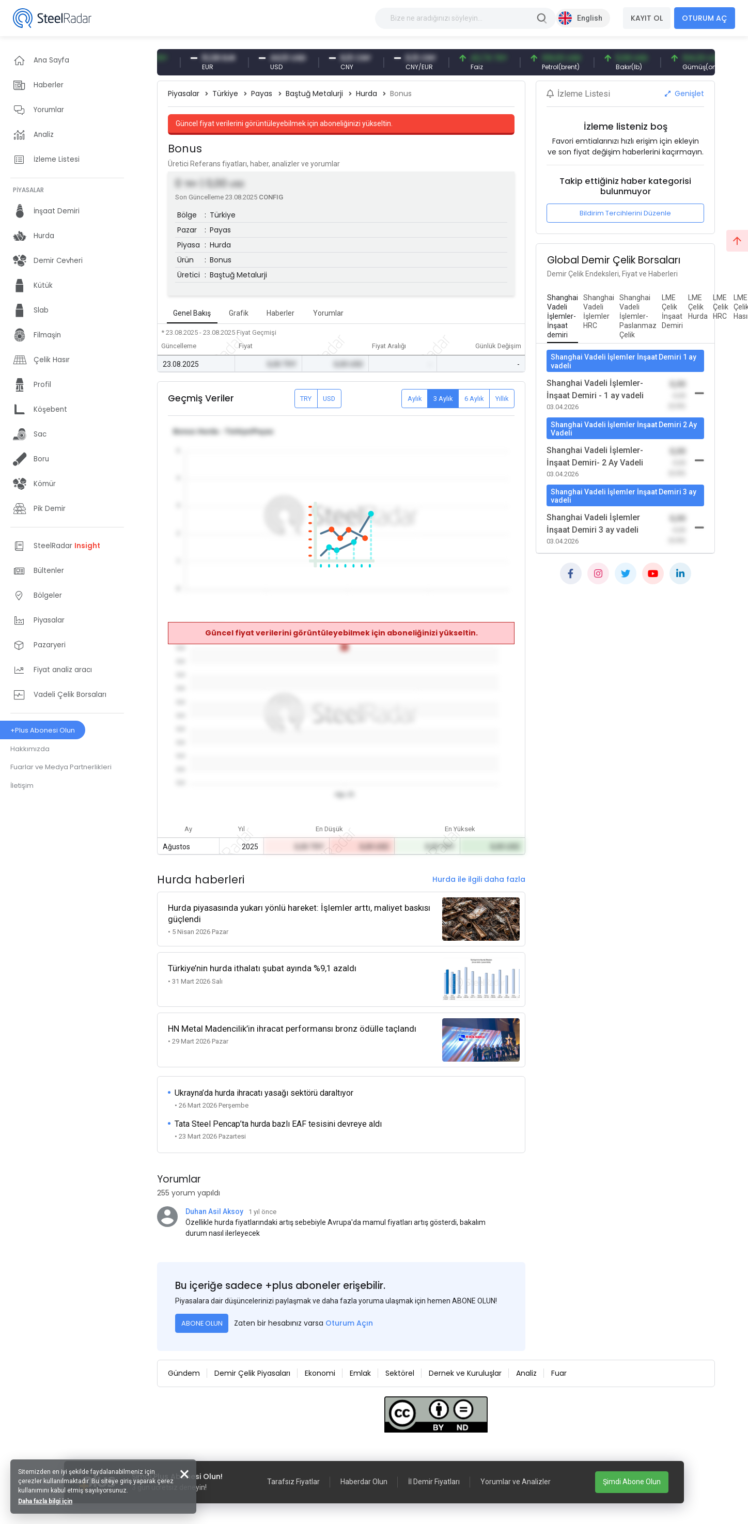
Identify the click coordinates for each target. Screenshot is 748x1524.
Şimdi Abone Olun (632, 1482)
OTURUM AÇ (704, 18)
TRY (305, 398)
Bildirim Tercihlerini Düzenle (625, 213)
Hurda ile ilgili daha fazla (478, 879)
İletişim (22, 785)
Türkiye (225, 93)
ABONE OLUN (202, 1323)
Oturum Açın (349, 1323)
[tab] (562, 316)
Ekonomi (320, 1373)
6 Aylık (474, 398)
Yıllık (502, 398)
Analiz (526, 1373)
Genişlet (684, 93)
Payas (261, 93)
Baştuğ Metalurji (314, 93)
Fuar (559, 1373)
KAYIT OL (647, 18)
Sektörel (399, 1373)
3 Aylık (443, 398)
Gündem (184, 1373)
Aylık (415, 398)
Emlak (360, 1373)
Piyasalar (183, 93)
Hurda (366, 93)
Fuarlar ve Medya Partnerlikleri (61, 767)
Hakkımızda (30, 749)
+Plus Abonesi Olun (42, 730)
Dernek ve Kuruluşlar (465, 1373)
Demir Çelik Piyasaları (252, 1373)
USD (329, 398)
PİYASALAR (28, 189)
